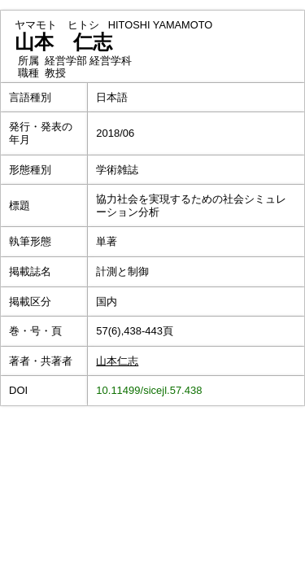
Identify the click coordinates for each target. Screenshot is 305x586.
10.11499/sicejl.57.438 (149, 390)
